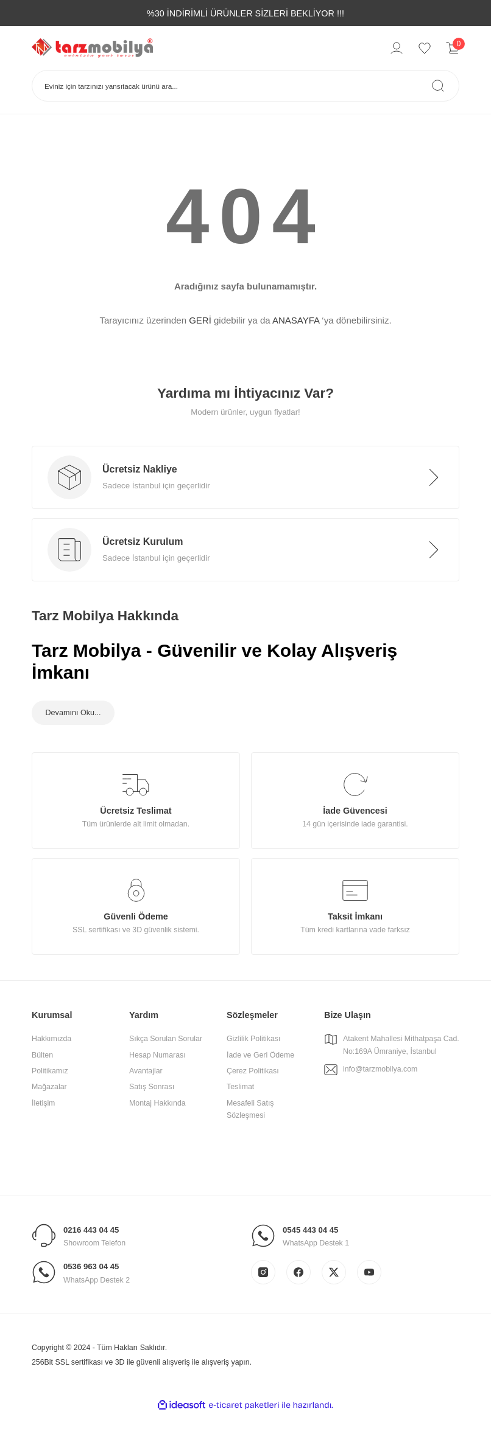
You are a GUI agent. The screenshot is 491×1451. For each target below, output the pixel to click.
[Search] (245, 86)
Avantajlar (146, 1105)
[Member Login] (396, 48)
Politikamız (50, 1105)
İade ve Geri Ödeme (260, 1089)
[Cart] (452, 48)
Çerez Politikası (253, 1105)
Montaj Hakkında (157, 1137)
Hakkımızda (51, 1073)
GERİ (200, 320)
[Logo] (92, 47)
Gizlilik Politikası (253, 1073)
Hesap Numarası (157, 1089)
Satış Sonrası (151, 1121)
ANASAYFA (295, 320)
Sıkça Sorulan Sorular (165, 1073)
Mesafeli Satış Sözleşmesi (250, 1143)
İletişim (43, 1137)
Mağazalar (49, 1121)
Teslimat (240, 1121)
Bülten (42, 1089)
